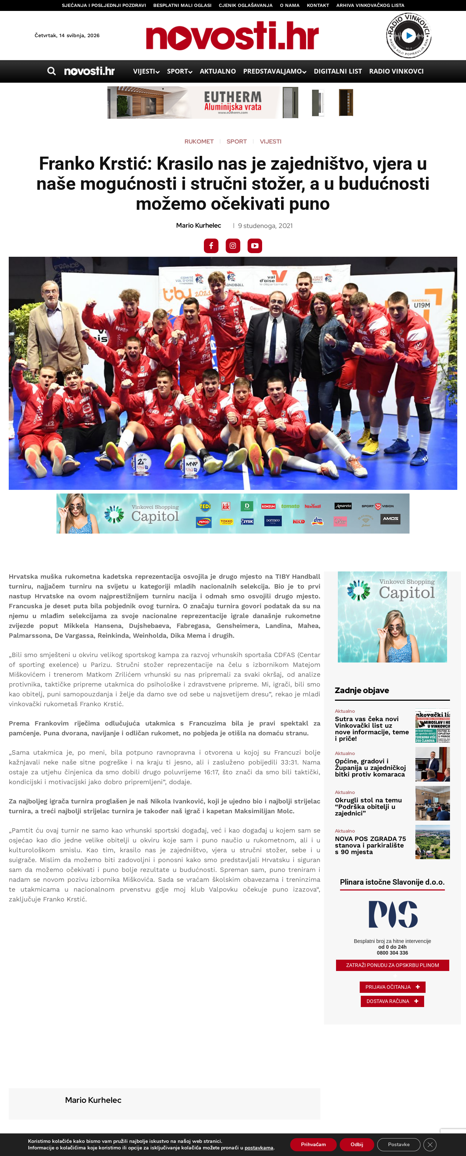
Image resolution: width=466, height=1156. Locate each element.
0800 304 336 (392, 953)
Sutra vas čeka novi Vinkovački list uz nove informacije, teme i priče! (372, 728)
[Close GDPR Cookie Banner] (430, 1144)
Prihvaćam (313, 1144)
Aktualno (345, 711)
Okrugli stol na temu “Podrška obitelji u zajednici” (368, 806)
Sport (237, 142)
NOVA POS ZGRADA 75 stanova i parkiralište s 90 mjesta (370, 845)
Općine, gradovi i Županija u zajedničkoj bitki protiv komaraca (370, 767)
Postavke (399, 1144)
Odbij (357, 1144)
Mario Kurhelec (198, 225)
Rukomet (199, 142)
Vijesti (270, 142)
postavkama (259, 1148)
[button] (51, 71)
